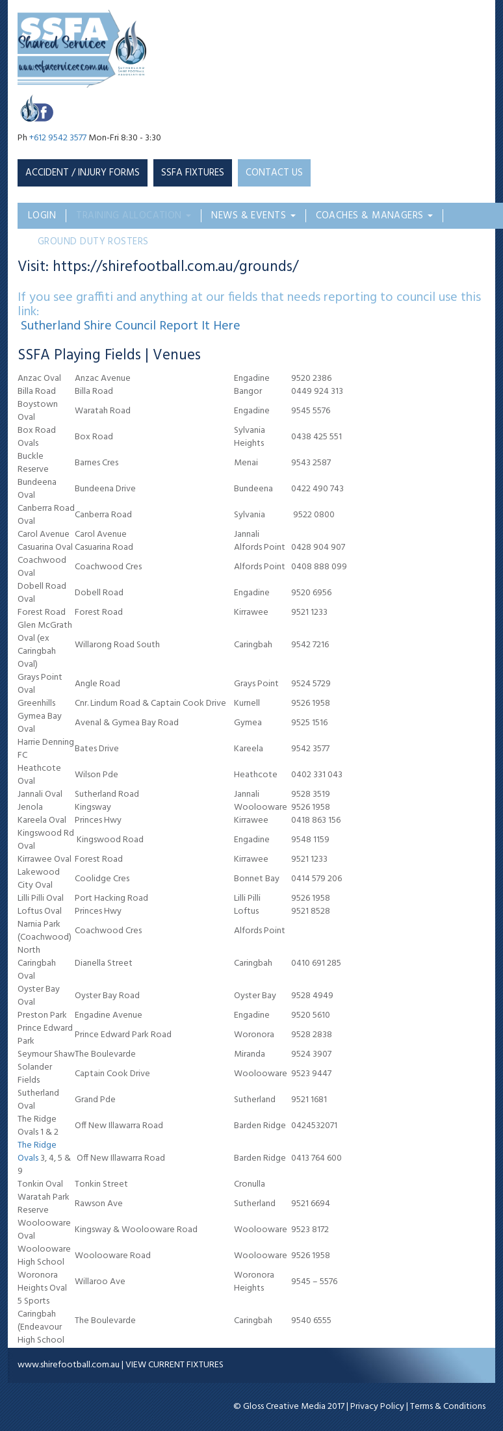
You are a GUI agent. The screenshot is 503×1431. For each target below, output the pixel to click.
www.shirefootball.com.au (69, 1365)
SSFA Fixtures (192, 173)
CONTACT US (274, 173)
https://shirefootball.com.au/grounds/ (175, 267)
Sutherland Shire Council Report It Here (130, 326)
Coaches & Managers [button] (374, 215)
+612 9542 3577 (57, 138)
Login (42, 215)
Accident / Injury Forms (82, 173)
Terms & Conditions (447, 1406)
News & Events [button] (253, 215)
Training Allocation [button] (133, 215)
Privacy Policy (377, 1406)
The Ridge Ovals (37, 1152)
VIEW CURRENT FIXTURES (174, 1365)
